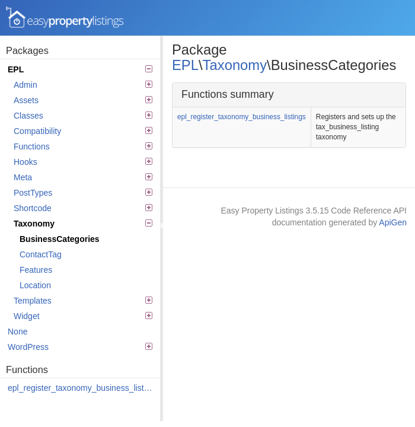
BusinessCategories (60, 239)
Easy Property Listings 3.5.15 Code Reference (65, 18)
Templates (83, 300)
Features (36, 270)
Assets (83, 100)
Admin (83, 85)
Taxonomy (83, 223)
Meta (83, 177)
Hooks (83, 162)
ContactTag (41, 254)
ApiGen (393, 222)
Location (35, 285)
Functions (83, 146)
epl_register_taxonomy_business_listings (81, 388)
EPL (80, 69)
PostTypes (83, 192)
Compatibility (83, 131)
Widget (83, 316)
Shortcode (83, 208)
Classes (83, 115)
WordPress (80, 347)
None (17, 331)
